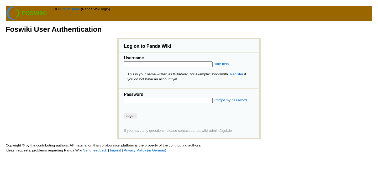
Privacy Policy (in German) (145, 150)
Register (236, 74)
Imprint (115, 150)
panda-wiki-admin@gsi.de (211, 131)
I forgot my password (230, 100)
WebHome (71, 9)
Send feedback (95, 150)
